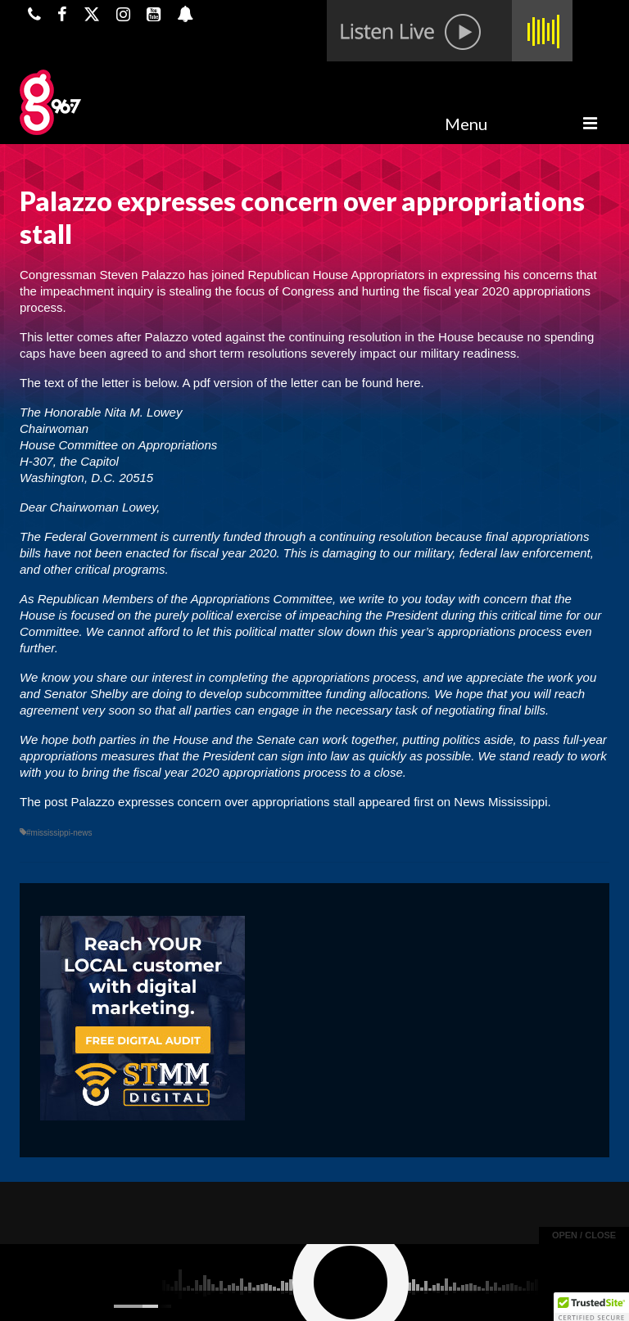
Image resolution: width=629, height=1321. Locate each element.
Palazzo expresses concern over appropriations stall (213, 802)
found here (391, 383)
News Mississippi (500, 802)
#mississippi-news (59, 832)
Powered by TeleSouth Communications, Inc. (177, 1293)
